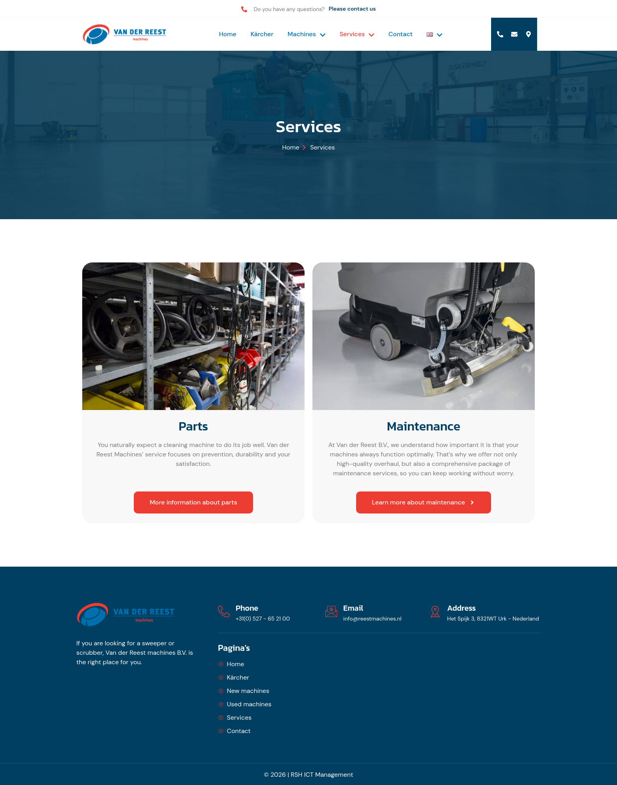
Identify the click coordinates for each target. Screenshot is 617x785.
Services (357, 34)
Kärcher (262, 34)
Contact (400, 34)
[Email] (331, 611)
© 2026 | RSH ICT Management (308, 774)
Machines (306, 34)
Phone (247, 608)
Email (353, 608)
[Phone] (224, 611)
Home (227, 34)
